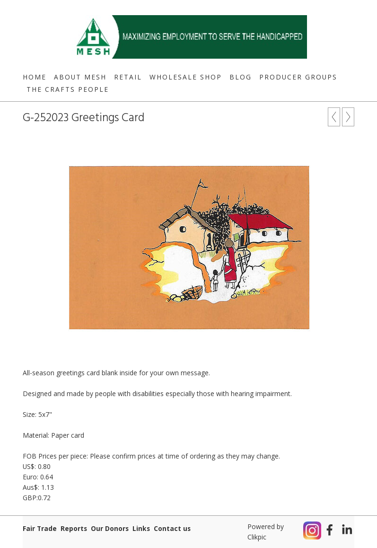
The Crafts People (67, 89)
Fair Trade (40, 528)
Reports (74, 528)
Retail (128, 76)
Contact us (172, 528)
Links (141, 528)
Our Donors (110, 528)
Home (34, 76)
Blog (240, 76)
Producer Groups (298, 76)
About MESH (80, 76)
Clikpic (256, 536)
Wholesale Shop (185, 76)
